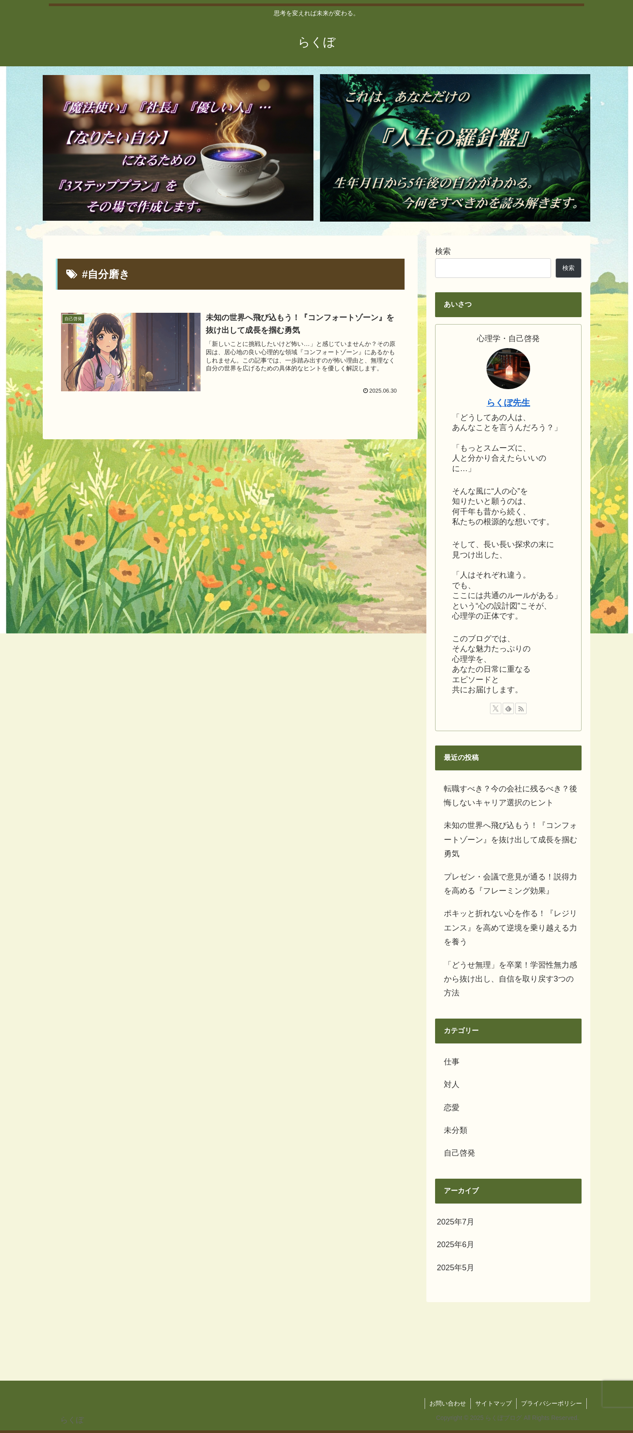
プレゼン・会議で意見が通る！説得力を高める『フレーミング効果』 (510, 883)
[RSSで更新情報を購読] (521, 708)
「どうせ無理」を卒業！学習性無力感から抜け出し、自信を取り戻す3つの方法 (510, 979)
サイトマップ (493, 1403)
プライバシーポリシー (551, 1403)
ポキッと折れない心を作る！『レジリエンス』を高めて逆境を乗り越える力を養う (510, 927)
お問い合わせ (447, 1403)
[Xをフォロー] (495, 708)
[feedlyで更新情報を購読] (508, 708)
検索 (443, 251)
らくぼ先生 (508, 402)
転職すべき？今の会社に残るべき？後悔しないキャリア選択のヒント (510, 795)
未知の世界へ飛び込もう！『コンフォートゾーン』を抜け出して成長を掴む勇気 (510, 839)
